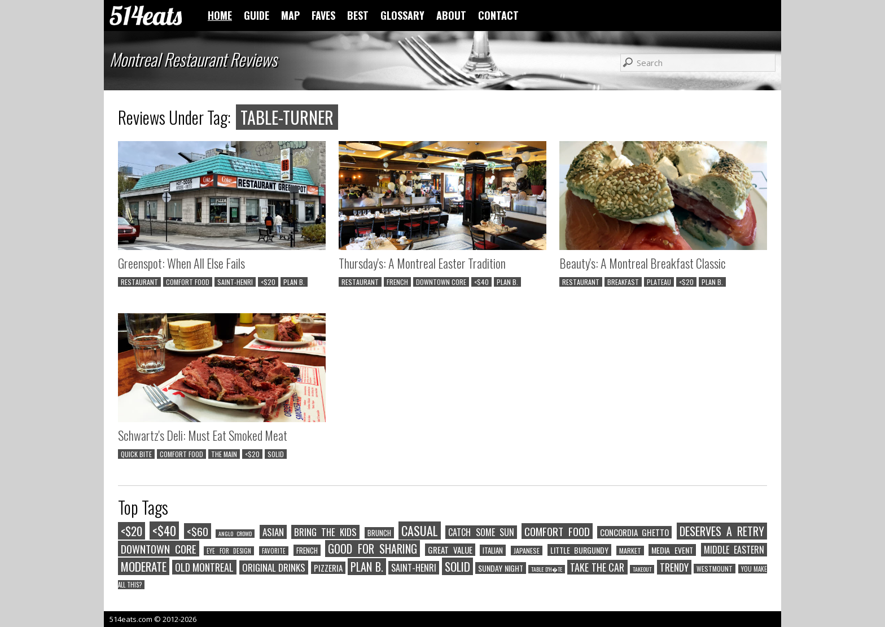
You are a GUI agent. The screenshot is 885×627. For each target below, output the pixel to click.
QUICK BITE (136, 454)
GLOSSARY (402, 15)
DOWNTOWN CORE (441, 282)
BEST (358, 15)
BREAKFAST (623, 282)
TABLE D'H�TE (546, 569)
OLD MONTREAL (204, 567)
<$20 (268, 282)
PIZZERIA (328, 568)
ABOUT (451, 15)
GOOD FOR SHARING (372, 548)
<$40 (481, 282)
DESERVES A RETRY (722, 531)
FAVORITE (274, 550)
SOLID (276, 454)
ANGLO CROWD (235, 533)
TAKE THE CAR (597, 567)
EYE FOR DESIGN (229, 550)
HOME (220, 15)
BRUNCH (379, 532)
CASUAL (419, 530)
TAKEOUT (642, 569)
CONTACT (498, 15)
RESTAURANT (139, 282)
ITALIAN (493, 550)
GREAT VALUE (450, 549)
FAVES (323, 15)
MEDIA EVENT (672, 550)
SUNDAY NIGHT (500, 568)
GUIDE (256, 15)
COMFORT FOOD (187, 282)
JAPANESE (527, 550)
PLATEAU (659, 282)
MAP (290, 15)
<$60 (197, 531)
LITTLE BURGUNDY (579, 550)
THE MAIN (224, 454)
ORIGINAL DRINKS (274, 567)
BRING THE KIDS (325, 532)
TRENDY (674, 567)
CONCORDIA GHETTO (634, 532)
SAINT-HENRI (235, 282)
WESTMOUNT (714, 568)
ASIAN (273, 532)
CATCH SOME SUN (481, 532)
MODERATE (144, 566)
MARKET (630, 550)
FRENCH (397, 282)
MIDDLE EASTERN (734, 549)
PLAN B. (294, 282)
